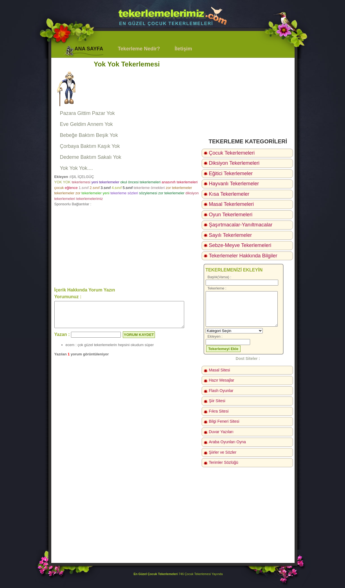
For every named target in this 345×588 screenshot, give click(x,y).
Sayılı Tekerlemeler (230, 235)
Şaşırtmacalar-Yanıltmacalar (241, 225)
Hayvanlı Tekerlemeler (234, 183)
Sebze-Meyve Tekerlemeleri (240, 245)
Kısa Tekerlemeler (229, 194)
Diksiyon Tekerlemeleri (234, 163)
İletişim (183, 49)
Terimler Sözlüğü (223, 462)
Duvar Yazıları (221, 431)
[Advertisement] (126, 246)
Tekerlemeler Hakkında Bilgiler (243, 256)
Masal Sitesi (219, 370)
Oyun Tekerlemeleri (231, 214)
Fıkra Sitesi (219, 411)
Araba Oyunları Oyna (227, 442)
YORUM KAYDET (139, 340)
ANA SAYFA (89, 49)
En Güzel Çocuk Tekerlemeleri (155, 574)
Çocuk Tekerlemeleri (232, 153)
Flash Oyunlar (221, 390)
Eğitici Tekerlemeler (231, 173)
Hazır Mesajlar (221, 380)
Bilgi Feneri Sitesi (224, 421)
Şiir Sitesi (217, 400)
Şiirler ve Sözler (223, 452)
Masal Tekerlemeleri (231, 204)
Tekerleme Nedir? (139, 49)
